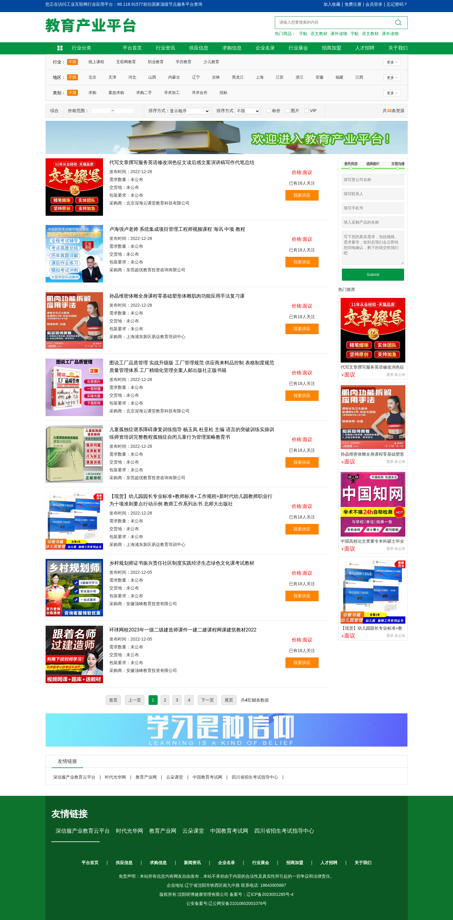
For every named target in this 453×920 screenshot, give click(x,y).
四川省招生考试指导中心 (255, 777)
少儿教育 (211, 62)
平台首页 (132, 47)
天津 (112, 77)
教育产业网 (146, 777)
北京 (92, 77)
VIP (310, 110)
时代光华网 (115, 777)
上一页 (134, 700)
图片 (292, 110)
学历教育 (183, 62)
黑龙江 (238, 77)
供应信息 (198, 47)
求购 (92, 92)
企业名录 (265, 47)
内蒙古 (174, 77)
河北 (132, 77)
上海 (260, 77)
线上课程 (96, 62)
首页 (113, 700)
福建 (339, 77)
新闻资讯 (192, 862)
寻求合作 (199, 92)
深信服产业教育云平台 (74, 777)
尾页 (229, 700)
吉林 (216, 77)
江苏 (280, 77)
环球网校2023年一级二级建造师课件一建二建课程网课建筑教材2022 (182, 629)
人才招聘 (364, 47)
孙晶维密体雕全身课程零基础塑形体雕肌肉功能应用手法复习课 (177, 296)
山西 (152, 77)
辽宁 (196, 77)
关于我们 (398, 47)
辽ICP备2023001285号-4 (270, 894)
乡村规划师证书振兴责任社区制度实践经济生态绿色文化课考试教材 (181, 563)
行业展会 (298, 47)
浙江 (300, 77)
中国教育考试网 (207, 777)
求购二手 (144, 92)
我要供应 (302, 195)
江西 (359, 77)
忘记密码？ (397, 4)
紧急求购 (116, 92)
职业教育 (156, 62)
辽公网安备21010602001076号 (237, 903)
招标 (223, 92)
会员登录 (373, 4)
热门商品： (285, 33)
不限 (72, 62)
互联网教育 (126, 62)
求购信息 (232, 47)
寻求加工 (172, 92)
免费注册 (353, 4)
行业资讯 (165, 47)
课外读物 (338, 33)
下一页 (207, 700)
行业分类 (81, 47)
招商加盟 (331, 47)
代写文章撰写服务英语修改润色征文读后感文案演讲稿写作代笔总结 (181, 162)
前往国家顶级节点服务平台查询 (172, 4)
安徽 (319, 77)
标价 (274, 110)
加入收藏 (331, 4)
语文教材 (318, 33)
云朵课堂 (174, 777)
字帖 (303, 33)
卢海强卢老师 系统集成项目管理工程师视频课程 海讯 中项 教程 (177, 229)
